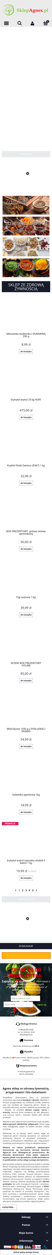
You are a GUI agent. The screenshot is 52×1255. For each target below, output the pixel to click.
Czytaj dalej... (8, 1207)
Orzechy (28, 1179)
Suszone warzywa (34, 1174)
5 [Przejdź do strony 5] (33, 890)
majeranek (7, 1171)
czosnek (21, 1174)
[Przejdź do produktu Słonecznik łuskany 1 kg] (26, 931)
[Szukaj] (19, 23)
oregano (17, 1171)
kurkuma (7, 1174)
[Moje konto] (32, 23)
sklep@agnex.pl (26, 1034)
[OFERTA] (6, 23)
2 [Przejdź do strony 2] (22, 890)
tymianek (45, 1169)
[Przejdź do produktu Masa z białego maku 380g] (26, 185)
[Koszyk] (45, 23)
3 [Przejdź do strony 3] (26, 890)
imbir (14, 1174)
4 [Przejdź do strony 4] (29, 890)
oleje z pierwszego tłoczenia (22, 1186)
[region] (26, 85)
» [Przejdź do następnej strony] (36, 890)
